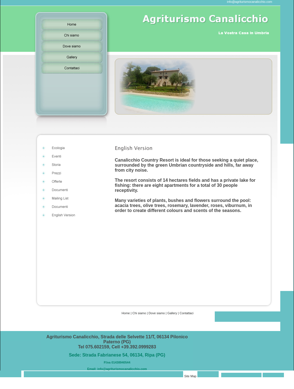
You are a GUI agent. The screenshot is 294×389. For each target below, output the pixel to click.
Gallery (172, 313)
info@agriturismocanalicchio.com (249, 1)
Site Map (190, 376)
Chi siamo (139, 313)
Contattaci (186, 313)
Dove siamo (157, 313)
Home (126, 313)
